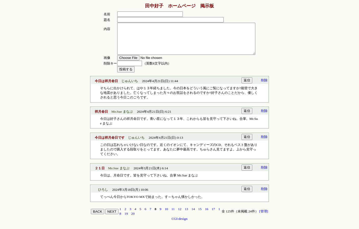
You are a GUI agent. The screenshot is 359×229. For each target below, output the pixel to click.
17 (213, 215)
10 (166, 215)
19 (126, 220)
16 (206, 215)
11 (173, 215)
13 (186, 215)
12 (179, 215)
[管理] (263, 217)
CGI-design (179, 225)
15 (199, 215)
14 (193, 215)
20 (133, 220)
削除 (264, 86)
